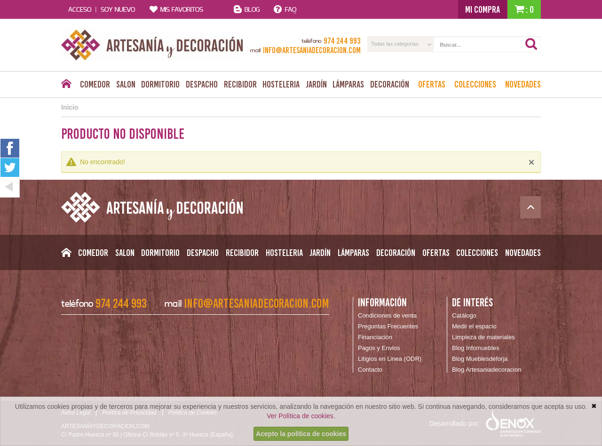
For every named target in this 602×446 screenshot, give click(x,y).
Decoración (389, 84)
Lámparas (348, 84)
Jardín (316, 84)
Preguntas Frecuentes (388, 326)
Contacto (370, 369)
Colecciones (475, 84)
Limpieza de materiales (483, 337)
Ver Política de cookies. (301, 416)
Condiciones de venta (387, 315)
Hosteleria (281, 84)
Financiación (375, 337)
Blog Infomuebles (475, 348)
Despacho (202, 84)
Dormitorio (160, 84)
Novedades (523, 84)
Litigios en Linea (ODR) (389, 359)
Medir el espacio (474, 326)
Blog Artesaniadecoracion (486, 369)
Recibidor (240, 84)
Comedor (95, 84)
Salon (125, 84)
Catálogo (464, 315)
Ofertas (431, 84)
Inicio (70, 107)
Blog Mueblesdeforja (480, 359)
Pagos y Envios (379, 348)
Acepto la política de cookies (301, 434)
